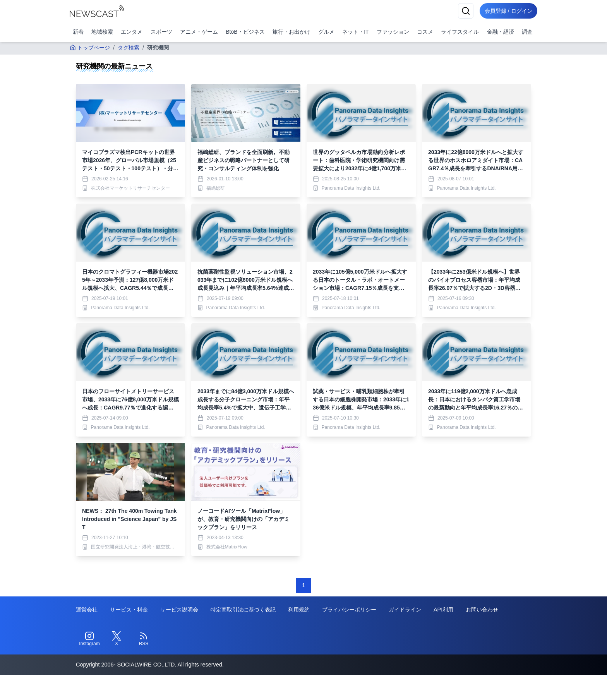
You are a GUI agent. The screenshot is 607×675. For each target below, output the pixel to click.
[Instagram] (89, 639)
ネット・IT (355, 32)
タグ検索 (128, 48)
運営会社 (87, 609)
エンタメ (131, 32)
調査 (527, 32)
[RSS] (143, 639)
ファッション (393, 32)
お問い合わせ (482, 609)
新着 (78, 32)
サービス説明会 (179, 609)
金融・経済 (500, 32)
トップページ (90, 48)
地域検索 (102, 32)
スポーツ (161, 32)
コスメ (425, 32)
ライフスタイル (460, 32)
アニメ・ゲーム (199, 32)
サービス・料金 (129, 609)
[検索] (463, 11)
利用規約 (299, 609)
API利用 (443, 609)
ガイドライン (405, 609)
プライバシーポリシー (349, 609)
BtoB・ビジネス (245, 32)
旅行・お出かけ (291, 32)
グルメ (326, 32)
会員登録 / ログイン (507, 11)
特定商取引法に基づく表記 (243, 609)
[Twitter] (116, 639)
